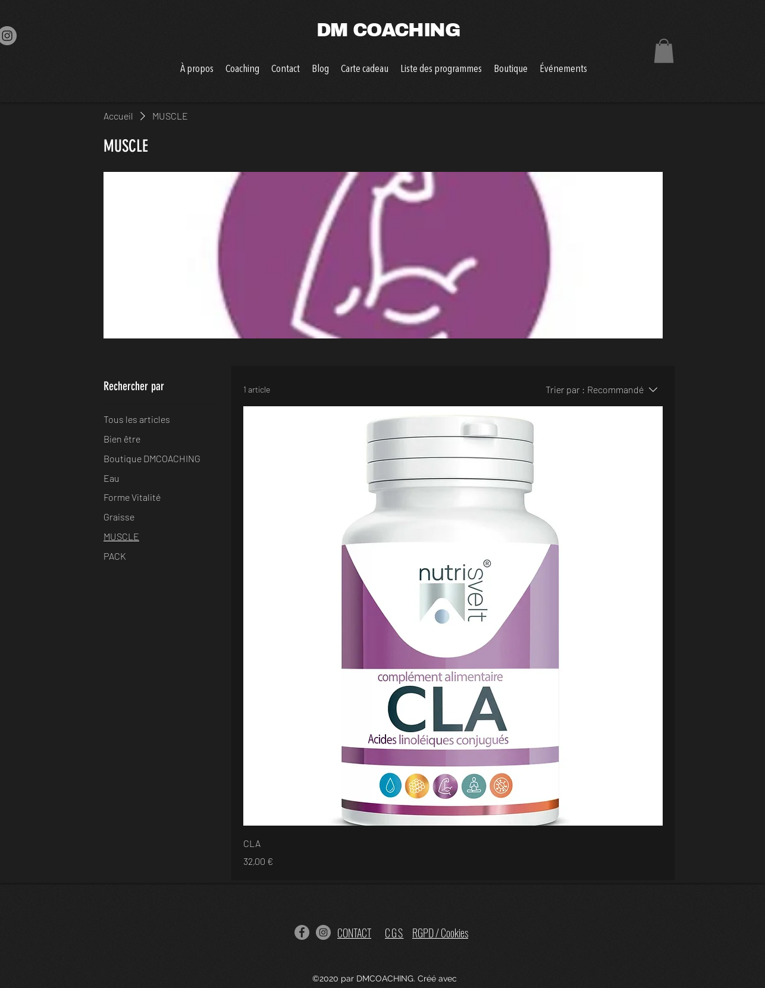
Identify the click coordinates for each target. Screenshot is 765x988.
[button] (664, 51)
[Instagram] (323, 932)
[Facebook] (301, 932)
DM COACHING (382, 30)
